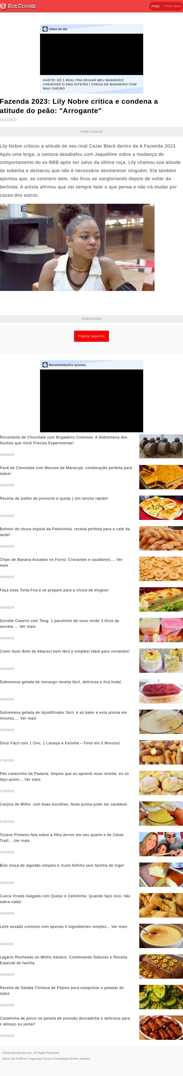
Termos (47, 1058)
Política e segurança (29, 1058)
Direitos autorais (79, 1058)
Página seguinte (91, 336)
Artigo (155, 6)
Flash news (172, 6)
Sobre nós (8, 1058)
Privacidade (60, 1058)
